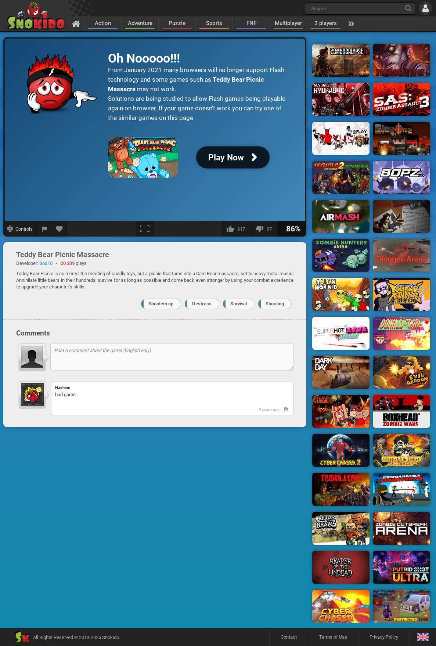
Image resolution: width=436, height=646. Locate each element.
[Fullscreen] (145, 229)
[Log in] (425, 8)
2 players (325, 23)
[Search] (408, 8)
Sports (214, 23)
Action (103, 23)
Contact (289, 637)
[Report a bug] (44, 229)
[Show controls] (20, 229)
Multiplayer (288, 23)
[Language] (422, 637)
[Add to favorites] (59, 229)
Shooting (275, 303)
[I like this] (237, 229)
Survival (238, 303)
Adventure (140, 23)
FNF (251, 23)
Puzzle (177, 23)
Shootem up (160, 303)
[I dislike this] (265, 229)
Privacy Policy (384, 637)
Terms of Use (333, 637)
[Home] (76, 23)
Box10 (46, 263)
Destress (202, 303)
